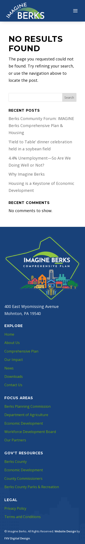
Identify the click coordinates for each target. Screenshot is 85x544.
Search (69, 97)
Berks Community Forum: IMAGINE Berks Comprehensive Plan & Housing (41, 125)
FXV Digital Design (17, 538)
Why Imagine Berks (27, 174)
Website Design (65, 531)
